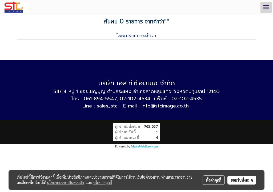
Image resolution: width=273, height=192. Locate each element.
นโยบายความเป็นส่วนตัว (65, 182)
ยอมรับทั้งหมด (242, 180)
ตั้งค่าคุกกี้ (213, 180)
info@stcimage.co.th (165, 106)
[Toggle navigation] (266, 7)
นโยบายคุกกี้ (102, 182)
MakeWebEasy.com (144, 146)
